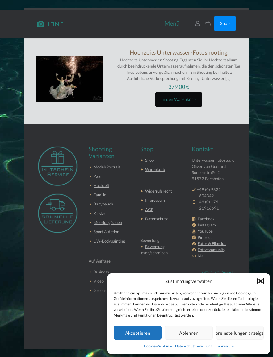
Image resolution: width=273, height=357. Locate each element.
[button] (261, 281)
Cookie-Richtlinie (158, 346)
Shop (225, 23)
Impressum (225, 346)
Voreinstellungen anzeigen (240, 333)
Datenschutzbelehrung (193, 346)
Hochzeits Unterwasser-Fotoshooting (179, 52)
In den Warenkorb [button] (179, 99)
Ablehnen (188, 333)
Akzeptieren (137, 333)
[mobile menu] (171, 23)
